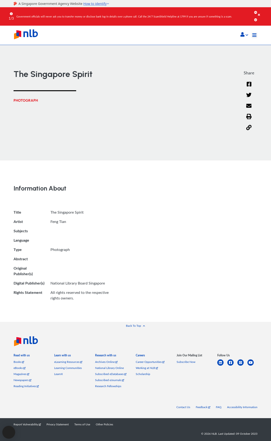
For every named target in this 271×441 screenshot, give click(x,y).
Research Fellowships (108, 386)
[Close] (264, 11)
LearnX (58, 374)
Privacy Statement (57, 424)
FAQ (218, 407)
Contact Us (183, 407)
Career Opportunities (150, 362)
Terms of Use (82, 424)
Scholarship (143, 374)
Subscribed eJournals (109, 380)
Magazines (21, 374)
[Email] (249, 108)
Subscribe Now (186, 362)
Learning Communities (68, 368)
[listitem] (22, 356)
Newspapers (22, 380)
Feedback (203, 407)
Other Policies (104, 424)
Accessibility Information (242, 407)
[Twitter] (249, 97)
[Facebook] (249, 87)
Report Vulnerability (27, 424)
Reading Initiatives (26, 386)
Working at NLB (147, 368)
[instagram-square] (242, 365)
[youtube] (252, 365)
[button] (244, 35)
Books (19, 362)
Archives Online (106, 362)
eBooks (19, 368)
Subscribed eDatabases (110, 374)
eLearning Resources (68, 362)
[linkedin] (222, 365)
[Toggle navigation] (254, 35)
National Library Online (109, 368)
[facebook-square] (232, 365)
